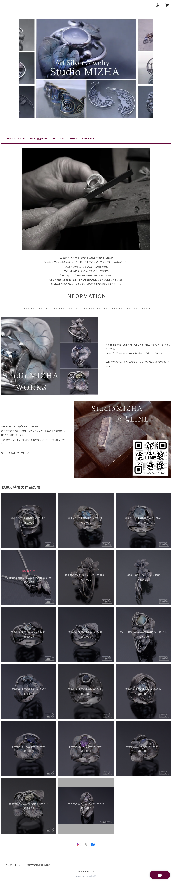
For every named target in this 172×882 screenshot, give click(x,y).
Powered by (86, 876)
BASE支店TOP (38, 138)
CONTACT (88, 138)
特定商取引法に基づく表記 (38, 865)
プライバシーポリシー (13, 865)
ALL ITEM (58, 138)
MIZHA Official (16, 138)
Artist (73, 138)
